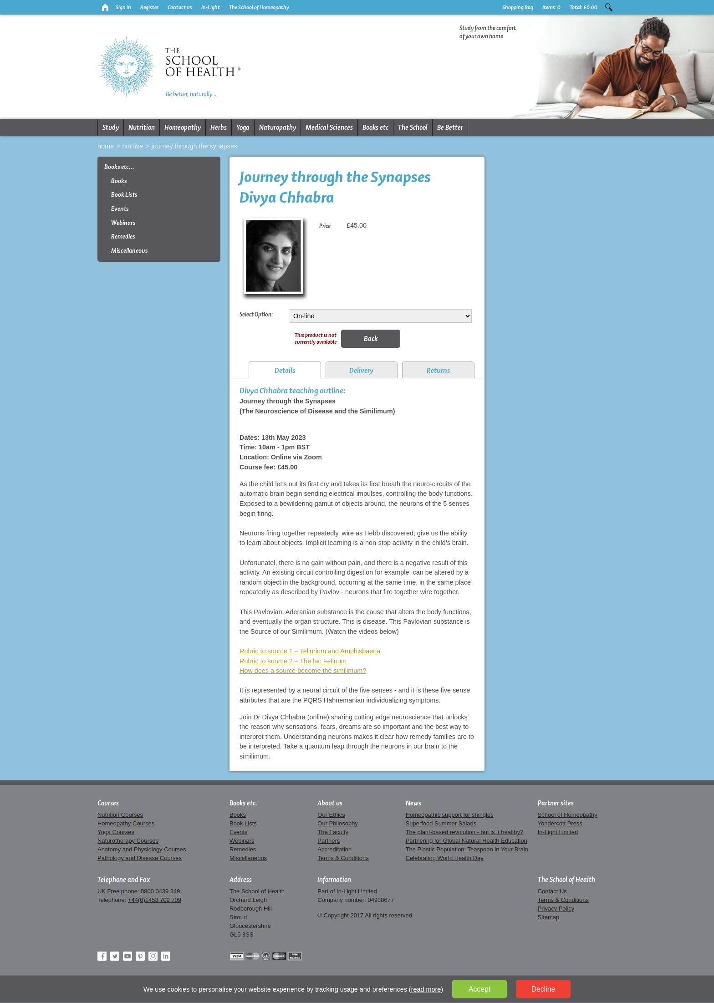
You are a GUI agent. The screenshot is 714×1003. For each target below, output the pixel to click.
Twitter (114, 956)
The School (413, 127)
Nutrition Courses (120, 814)
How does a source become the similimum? (303, 670)
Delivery (361, 370)
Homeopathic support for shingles (450, 814)
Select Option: (256, 314)
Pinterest (140, 956)
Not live (132, 146)
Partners (328, 840)
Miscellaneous (129, 250)
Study (110, 127)
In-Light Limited (558, 832)
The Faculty (332, 832)
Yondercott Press (560, 823)
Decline (543, 989)
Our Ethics (331, 814)
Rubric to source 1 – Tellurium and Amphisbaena (310, 651)
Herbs (218, 127)
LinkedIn (165, 956)
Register (149, 7)
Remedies (123, 236)
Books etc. (243, 803)
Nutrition (141, 127)
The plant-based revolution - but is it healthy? (465, 832)
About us (329, 803)
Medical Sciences (329, 127)
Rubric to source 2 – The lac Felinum (293, 661)
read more (426, 989)
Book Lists (124, 194)
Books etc (375, 127)
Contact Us (552, 891)
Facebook (102, 956)
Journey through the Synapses (194, 146)
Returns (438, 370)
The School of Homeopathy (259, 7)
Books (119, 181)
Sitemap (549, 917)
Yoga (243, 127)
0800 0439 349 (160, 891)
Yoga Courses (115, 832)
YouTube (127, 956)
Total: (583, 7)
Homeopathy (182, 127)
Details (285, 370)
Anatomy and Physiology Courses (141, 849)
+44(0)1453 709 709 (154, 899)
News (413, 803)
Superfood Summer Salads (441, 823)
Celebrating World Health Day (445, 858)
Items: (551, 7)
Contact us (180, 7)
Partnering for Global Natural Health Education (466, 840)
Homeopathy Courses (125, 823)
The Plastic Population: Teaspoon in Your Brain (467, 849)
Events (120, 208)
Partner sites (556, 803)
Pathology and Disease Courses (139, 858)
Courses (108, 803)
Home (105, 146)
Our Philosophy (337, 823)
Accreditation (334, 849)
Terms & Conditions (342, 858)
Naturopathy (277, 127)
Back (371, 338)
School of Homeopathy (567, 814)
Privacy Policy (556, 908)
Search (609, 7)
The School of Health (566, 879)
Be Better (450, 127)
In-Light (210, 7)
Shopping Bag (517, 7)
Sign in (123, 7)
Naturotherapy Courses (127, 840)
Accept (479, 989)
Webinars (123, 223)
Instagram (153, 956)
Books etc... (119, 167)
